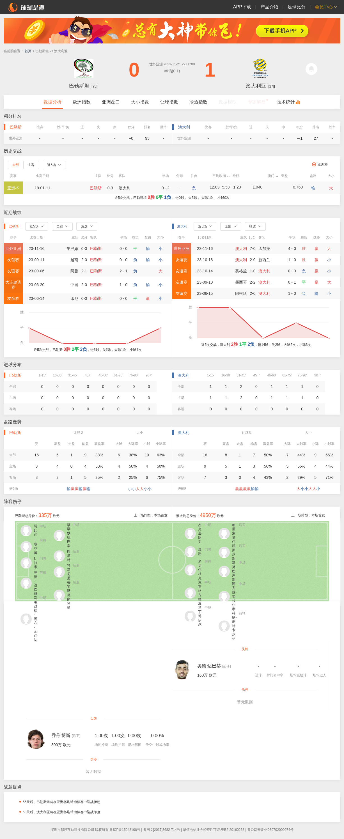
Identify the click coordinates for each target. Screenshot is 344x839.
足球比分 (297, 6)
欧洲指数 (82, 102)
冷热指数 (198, 102)
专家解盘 (257, 102)
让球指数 (169, 102)
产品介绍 (269, 6)
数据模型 (228, 102)
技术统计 (286, 102)
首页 (28, 51)
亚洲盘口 (111, 102)
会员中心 (324, 6)
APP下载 (242, 6)
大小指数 (140, 102)
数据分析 (52, 102)
